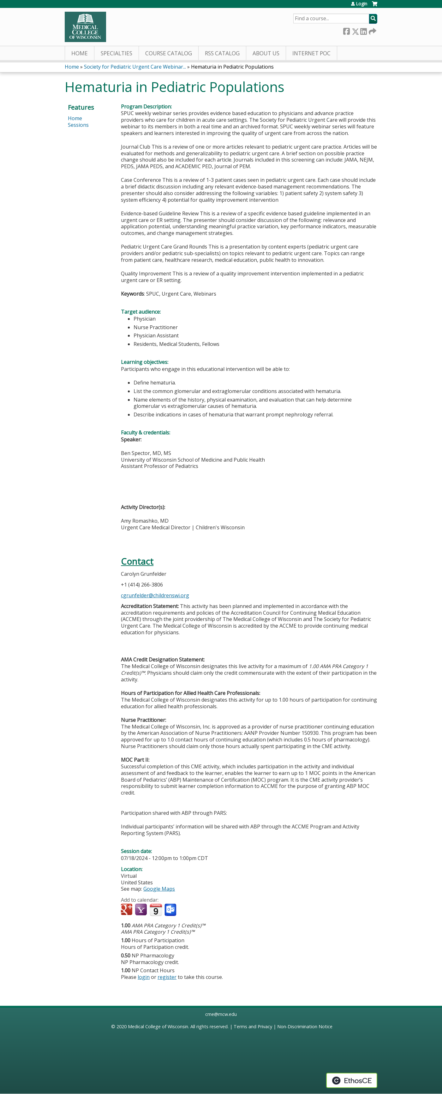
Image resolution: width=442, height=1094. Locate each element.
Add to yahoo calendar (141, 910)
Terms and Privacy (253, 1026)
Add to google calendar (127, 910)
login (144, 977)
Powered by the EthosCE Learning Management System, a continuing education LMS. (351, 1080)
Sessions (78, 124)
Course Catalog (168, 53)
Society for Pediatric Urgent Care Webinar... (135, 66)
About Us (266, 53)
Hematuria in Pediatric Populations (232, 66)
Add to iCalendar (155, 909)
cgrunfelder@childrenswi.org (155, 595)
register (167, 977)
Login (361, 4)
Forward (372, 30)
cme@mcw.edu (221, 1014)
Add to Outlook (170, 910)
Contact (137, 561)
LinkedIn (363, 30)
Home (79, 53)
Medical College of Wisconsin (158, 1026)
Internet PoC (311, 53)
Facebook (346, 30)
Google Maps (159, 888)
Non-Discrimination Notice (304, 1026)
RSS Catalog (222, 53)
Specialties (116, 53)
